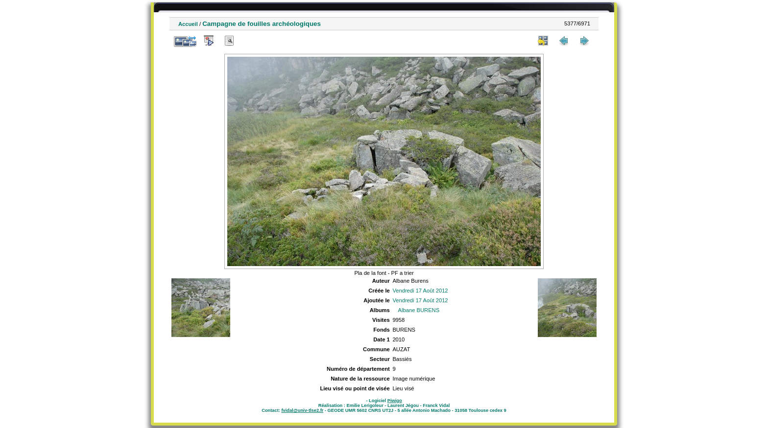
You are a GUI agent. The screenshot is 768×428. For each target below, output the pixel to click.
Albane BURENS (419, 310)
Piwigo (394, 400)
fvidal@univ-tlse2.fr (302, 410)
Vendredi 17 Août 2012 (420, 290)
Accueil (188, 24)
